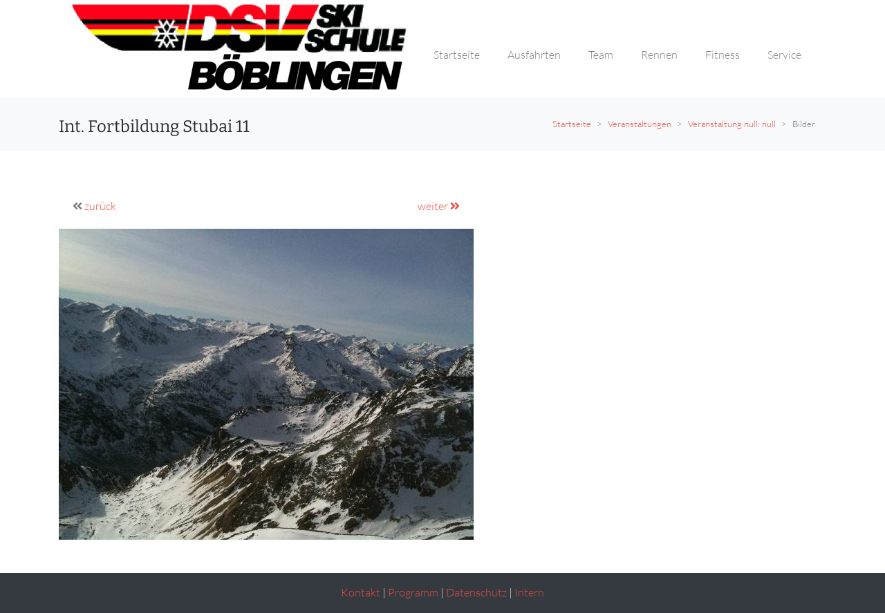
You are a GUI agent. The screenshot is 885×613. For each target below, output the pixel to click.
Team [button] (600, 55)
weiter (439, 206)
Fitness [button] (722, 55)
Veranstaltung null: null (732, 123)
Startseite (571, 123)
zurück (100, 206)
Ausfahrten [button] (534, 55)
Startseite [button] (457, 55)
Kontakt (360, 592)
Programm (413, 592)
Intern (529, 592)
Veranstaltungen (639, 123)
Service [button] (784, 55)
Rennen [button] (659, 55)
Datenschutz (476, 592)
